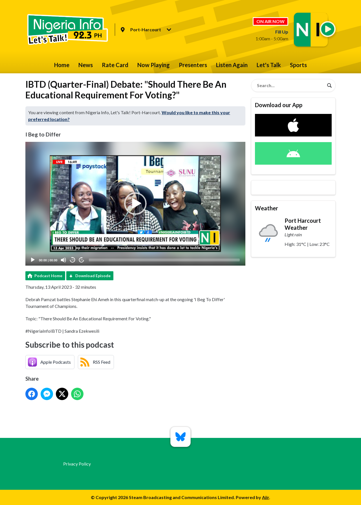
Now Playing (153, 64)
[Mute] (63, 260)
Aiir (265, 497)
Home (61, 64)
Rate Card (115, 64)
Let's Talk (269, 64)
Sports (298, 64)
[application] (135, 204)
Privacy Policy (77, 463)
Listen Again (232, 64)
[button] (135, 203)
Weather (266, 208)
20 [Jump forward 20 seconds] (81, 260)
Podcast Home (48, 275)
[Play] (33, 260)
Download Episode (93, 275)
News (85, 64)
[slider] (164, 260)
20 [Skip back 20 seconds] (72, 260)
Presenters (193, 64)
